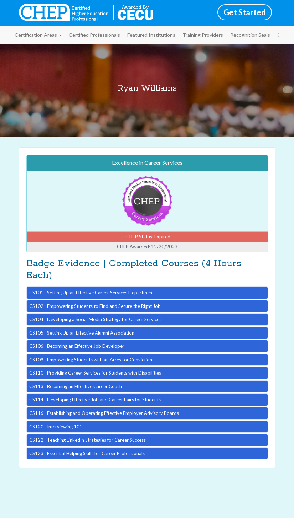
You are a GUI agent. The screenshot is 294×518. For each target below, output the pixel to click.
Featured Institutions (151, 35)
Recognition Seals (250, 35)
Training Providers (202, 35)
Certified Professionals (94, 35)
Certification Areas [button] (38, 35)
